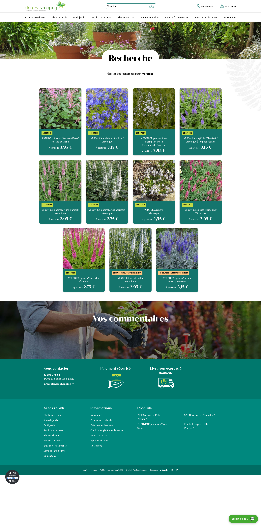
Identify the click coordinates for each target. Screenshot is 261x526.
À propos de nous (99, 440)
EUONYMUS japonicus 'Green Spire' (152, 426)
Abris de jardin (59, 17)
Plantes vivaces (126, 17)
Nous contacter (98, 435)
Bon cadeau (229, 17)
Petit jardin (79, 17)
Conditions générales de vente (106, 430)
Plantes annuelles (149, 17)
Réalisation (159, 470)
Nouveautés (96, 415)
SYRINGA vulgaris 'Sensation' (199, 415)
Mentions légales (90, 470)
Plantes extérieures (35, 17)
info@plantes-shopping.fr (59, 384)
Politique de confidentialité (111, 470)
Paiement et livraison (101, 425)
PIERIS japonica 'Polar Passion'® (149, 417)
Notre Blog (96, 446)
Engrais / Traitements (176, 17)
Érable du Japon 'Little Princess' (196, 426)
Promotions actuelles (101, 420)
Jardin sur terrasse (101, 17)
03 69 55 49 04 (52, 375)
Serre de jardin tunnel (206, 17)
